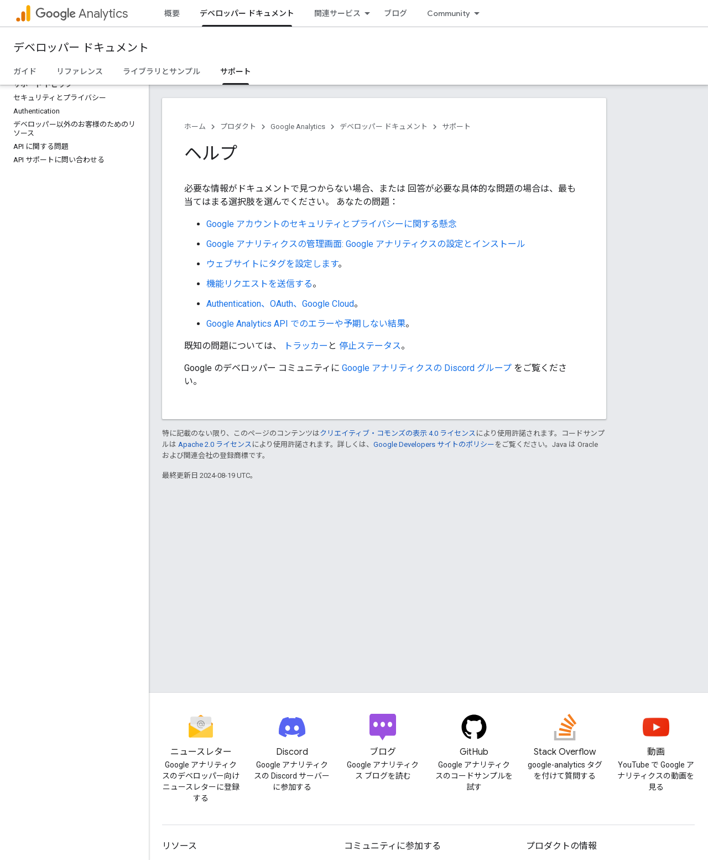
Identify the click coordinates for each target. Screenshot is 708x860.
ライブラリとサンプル (161, 71)
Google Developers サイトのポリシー (433, 444)
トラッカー (305, 346)
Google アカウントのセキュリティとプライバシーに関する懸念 (331, 224)
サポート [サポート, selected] (235, 71)
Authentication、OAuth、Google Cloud (280, 303)
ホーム (195, 126)
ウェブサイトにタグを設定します (272, 264)
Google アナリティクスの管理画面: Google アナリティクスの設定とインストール (365, 244)
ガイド (25, 71)
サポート (456, 126)
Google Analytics (297, 126)
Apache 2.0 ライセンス (215, 444)
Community (448, 13)
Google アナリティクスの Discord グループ (427, 368)
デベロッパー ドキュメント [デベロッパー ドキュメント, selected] (247, 13)
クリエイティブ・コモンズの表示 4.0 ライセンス (398, 433)
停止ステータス (370, 346)
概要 (172, 13)
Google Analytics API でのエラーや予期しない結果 (305, 323)
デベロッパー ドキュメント (81, 48)
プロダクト (238, 126)
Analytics (81, 13)
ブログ (395, 13)
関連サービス (337, 13)
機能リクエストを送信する (259, 284)
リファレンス (79, 71)
